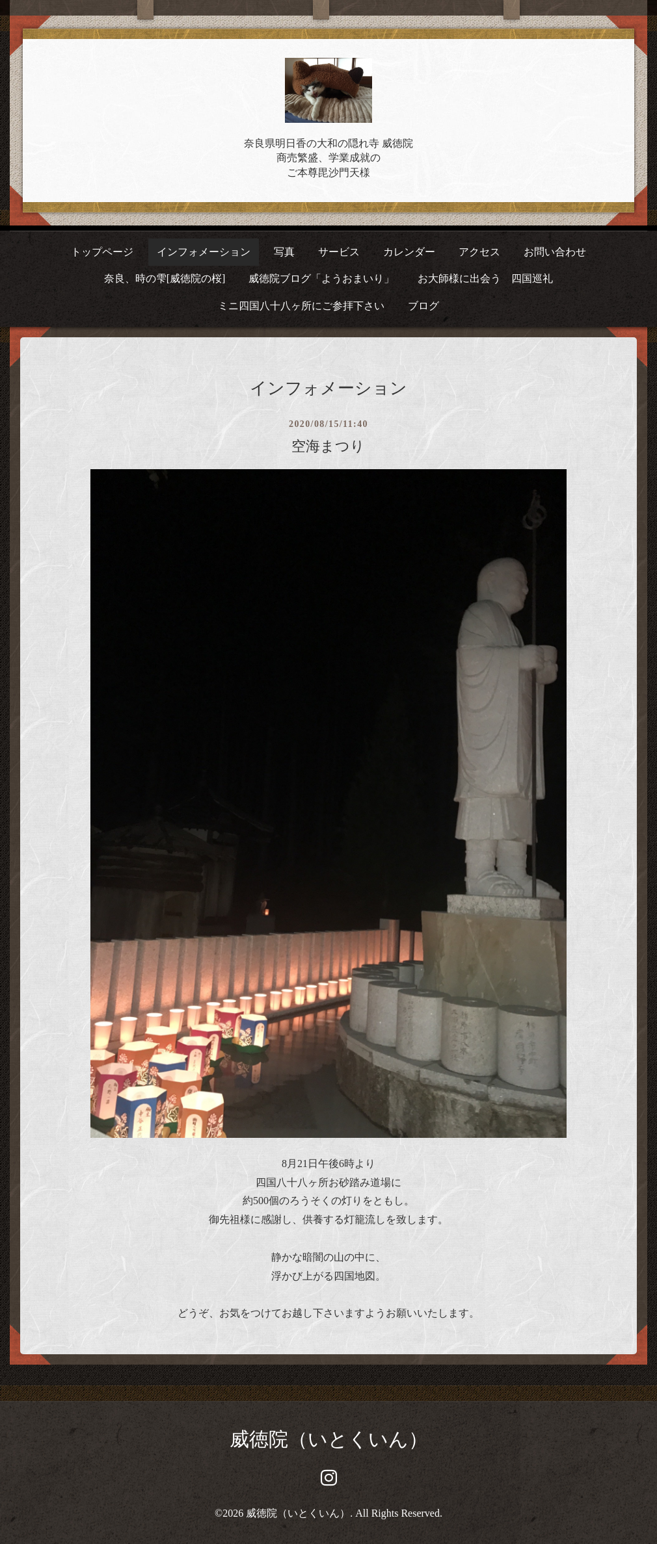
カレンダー (409, 251)
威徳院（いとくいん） (329, 1439)
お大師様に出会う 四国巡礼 (485, 278)
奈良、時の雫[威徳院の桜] (165, 278)
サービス (339, 251)
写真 (284, 251)
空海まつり (328, 446)
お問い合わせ (555, 251)
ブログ (423, 305)
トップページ (102, 251)
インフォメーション (203, 251)
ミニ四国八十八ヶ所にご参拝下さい (301, 305)
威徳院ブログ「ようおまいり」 (321, 278)
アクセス (479, 251)
